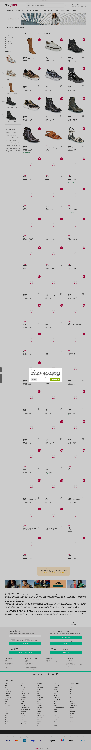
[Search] (63, 5)
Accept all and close (55, 379)
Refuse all (34, 379)
